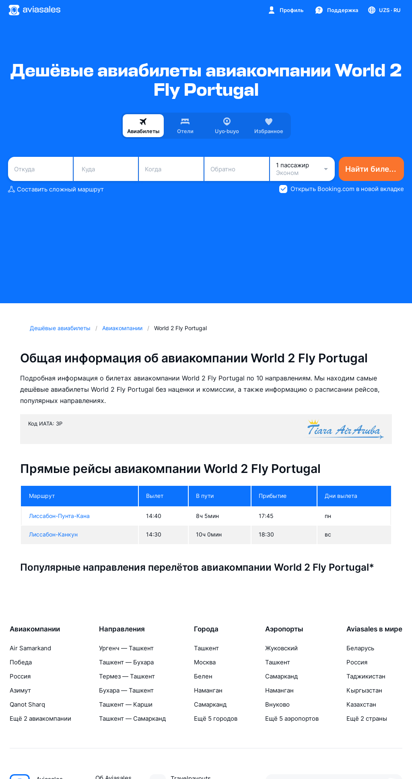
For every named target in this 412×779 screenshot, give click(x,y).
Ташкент (206, 648)
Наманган (208, 690)
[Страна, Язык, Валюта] (384, 10)
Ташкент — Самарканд (132, 718)
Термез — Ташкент (127, 676)
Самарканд (210, 704)
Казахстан (361, 704)
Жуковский (281, 648)
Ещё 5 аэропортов (292, 718)
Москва (205, 662)
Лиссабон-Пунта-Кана (59, 515)
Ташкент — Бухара (126, 662)
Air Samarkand (30, 648)
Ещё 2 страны (366, 718)
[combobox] (40, 169)
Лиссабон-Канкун (53, 534)
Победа (21, 662)
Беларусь (360, 648)
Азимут (20, 690)
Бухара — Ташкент (126, 690)
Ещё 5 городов (215, 718)
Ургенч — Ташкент (126, 648)
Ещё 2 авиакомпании (40, 718)
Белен (203, 676)
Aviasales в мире (374, 629)
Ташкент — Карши (125, 704)
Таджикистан (365, 676)
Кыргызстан (364, 690)
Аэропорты (284, 629)
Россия (20, 676)
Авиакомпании (35, 629)
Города (206, 629)
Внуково (277, 704)
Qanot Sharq (27, 704)
